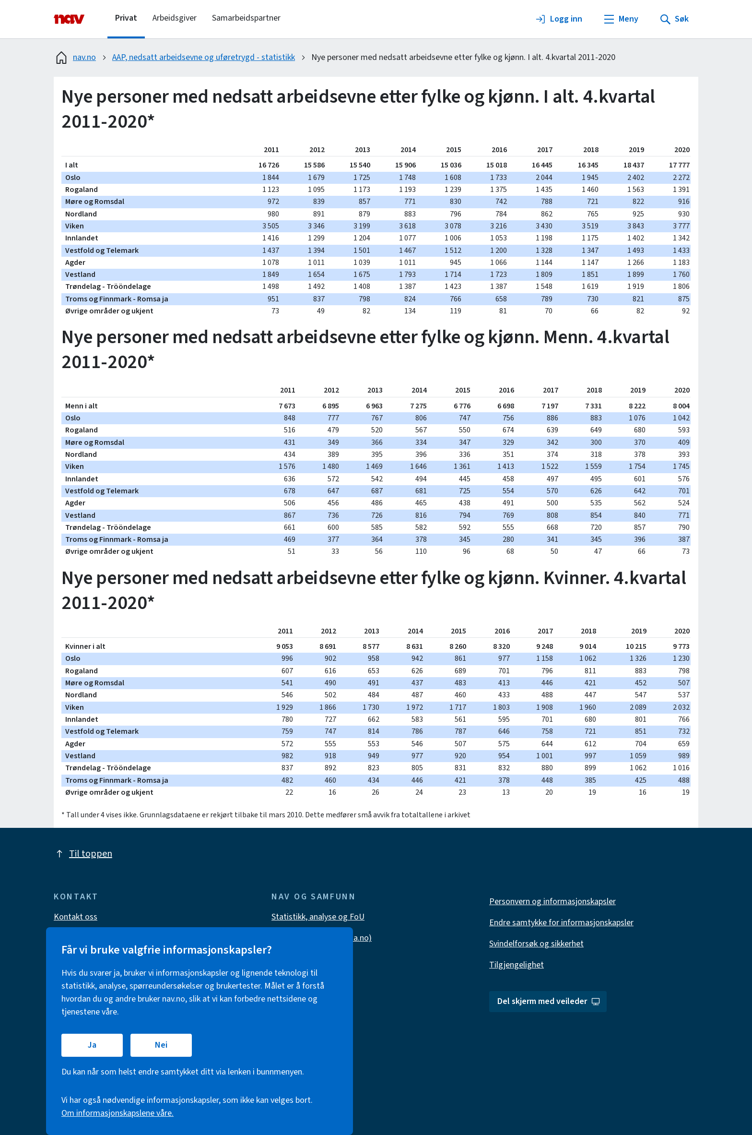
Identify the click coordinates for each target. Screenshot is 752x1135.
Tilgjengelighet (516, 965)
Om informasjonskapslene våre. (117, 1113)
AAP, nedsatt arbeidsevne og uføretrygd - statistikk (203, 57)
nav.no (75, 57)
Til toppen (83, 853)
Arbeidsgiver (175, 18)
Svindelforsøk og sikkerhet (536, 944)
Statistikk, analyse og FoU (317, 917)
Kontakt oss (75, 917)
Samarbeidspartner (246, 18)
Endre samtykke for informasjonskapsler (561, 923)
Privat (126, 18)
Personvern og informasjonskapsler (552, 902)
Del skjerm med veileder (548, 1001)
